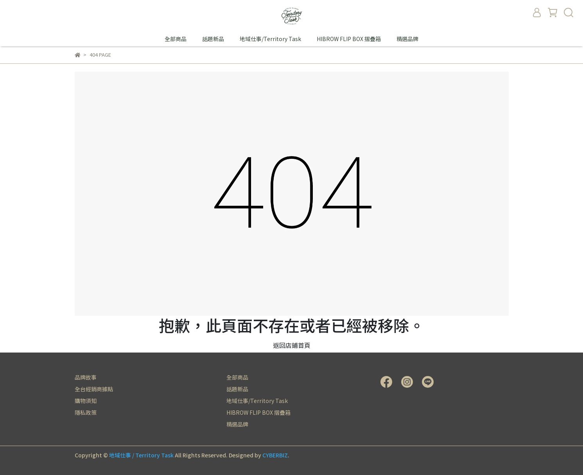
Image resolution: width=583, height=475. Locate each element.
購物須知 (86, 401)
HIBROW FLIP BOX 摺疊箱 (349, 39)
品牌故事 (86, 377)
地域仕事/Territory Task (270, 39)
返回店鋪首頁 (291, 345)
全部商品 (176, 39)
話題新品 (213, 39)
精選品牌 (407, 39)
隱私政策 (86, 412)
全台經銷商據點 (94, 389)
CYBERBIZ (275, 455)
